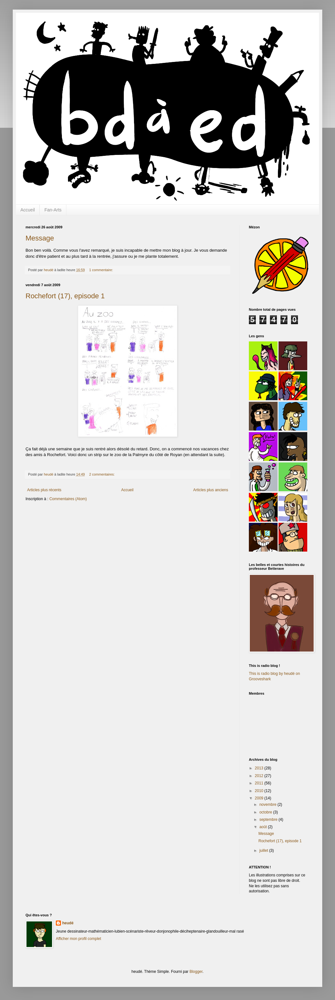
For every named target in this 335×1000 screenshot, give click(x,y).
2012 (259, 776)
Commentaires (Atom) (68, 499)
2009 (259, 798)
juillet (264, 850)
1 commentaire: (101, 270)
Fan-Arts (53, 209)
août (263, 827)
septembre (269, 819)
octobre (266, 812)
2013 (259, 768)
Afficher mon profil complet (78, 938)
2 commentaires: (102, 474)
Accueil (27, 209)
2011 (259, 783)
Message (40, 238)
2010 (259, 791)
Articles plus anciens (210, 490)
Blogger (196, 971)
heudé (67, 923)
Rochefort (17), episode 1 (65, 296)
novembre (268, 804)
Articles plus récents (44, 490)
